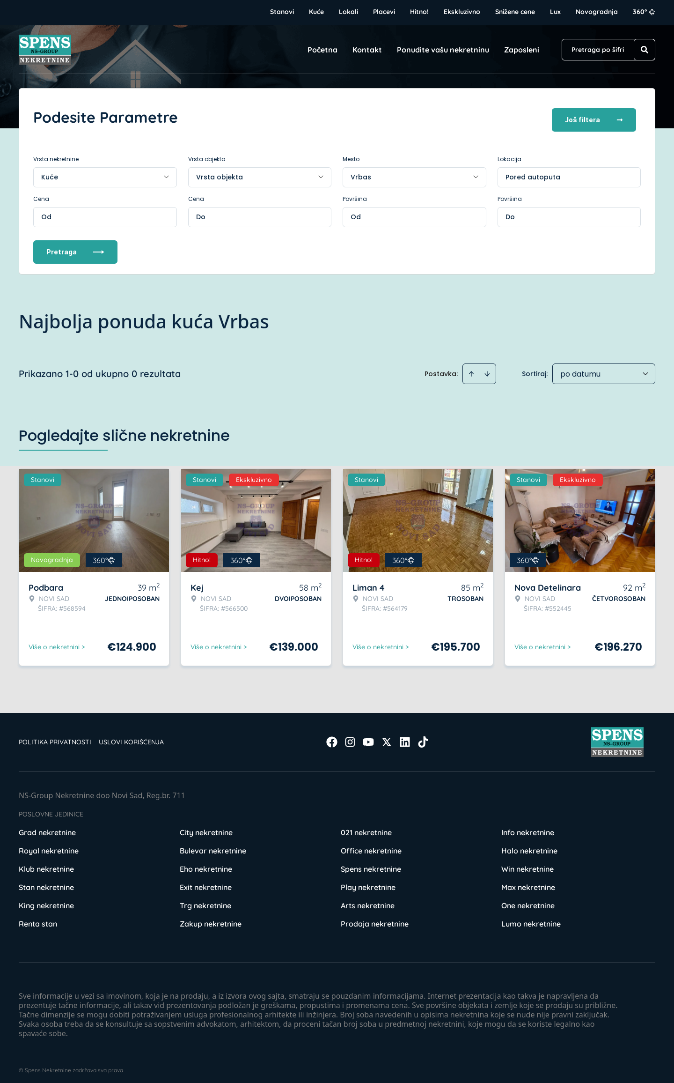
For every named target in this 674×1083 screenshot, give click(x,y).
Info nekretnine (527, 826)
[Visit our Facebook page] (331, 736)
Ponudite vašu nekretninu (443, 49)
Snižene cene (515, 11)
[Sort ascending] (471, 368)
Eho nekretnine (206, 863)
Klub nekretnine (46, 863)
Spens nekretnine (371, 863)
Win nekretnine (527, 863)
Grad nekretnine (47, 826)
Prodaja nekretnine (375, 918)
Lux (555, 11)
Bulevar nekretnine (213, 845)
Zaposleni (521, 49)
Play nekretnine (368, 881)
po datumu (580, 368)
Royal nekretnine (49, 845)
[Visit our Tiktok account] (423, 736)
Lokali (348, 11)
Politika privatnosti (55, 736)
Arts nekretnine (368, 900)
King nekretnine (46, 900)
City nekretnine (206, 826)
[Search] (644, 49)
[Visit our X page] (386, 736)
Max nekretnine (528, 881)
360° (644, 11)
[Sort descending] (487, 368)
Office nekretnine (371, 845)
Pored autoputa (533, 171)
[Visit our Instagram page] (350, 736)
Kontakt (367, 49)
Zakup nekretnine (211, 918)
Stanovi (282, 11)
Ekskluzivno (462, 11)
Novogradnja (597, 11)
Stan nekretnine (46, 881)
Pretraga (75, 246)
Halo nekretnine (529, 845)
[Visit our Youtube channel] (368, 736)
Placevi (384, 11)
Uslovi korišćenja (131, 736)
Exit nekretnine (206, 881)
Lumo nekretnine (531, 918)
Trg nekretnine (205, 900)
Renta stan (38, 918)
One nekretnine (528, 900)
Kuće (316, 11)
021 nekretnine (366, 826)
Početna (322, 49)
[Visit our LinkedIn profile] (404, 736)
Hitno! (419, 11)
